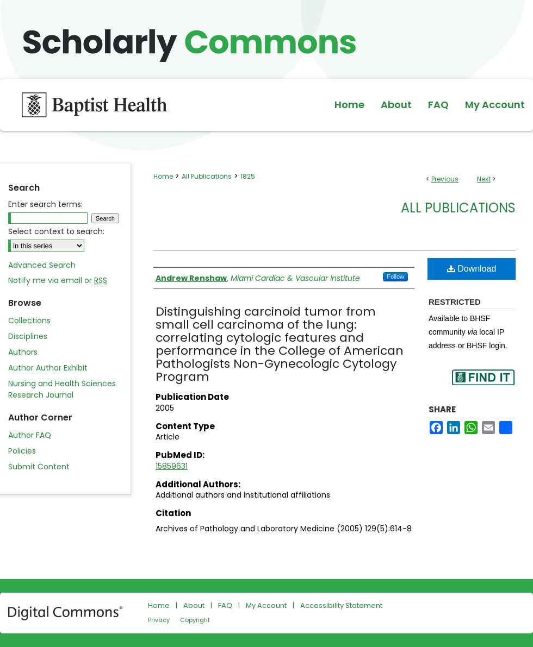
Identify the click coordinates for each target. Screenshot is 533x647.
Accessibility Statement (341, 605)
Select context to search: (56, 231)
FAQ (225, 605)
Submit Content (39, 466)
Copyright (195, 619)
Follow (395, 276)
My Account (266, 605)
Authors (23, 352)
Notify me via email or (57, 280)
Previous (444, 179)
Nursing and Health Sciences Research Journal (62, 389)
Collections (29, 320)
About (193, 605)
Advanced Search (42, 265)
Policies (22, 450)
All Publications (207, 176)
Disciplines (27, 336)
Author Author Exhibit (48, 367)
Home (163, 176)
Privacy (159, 619)
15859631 (172, 466)
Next (484, 179)
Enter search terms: (45, 204)
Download (472, 268)
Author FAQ (29, 435)
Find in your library (483, 384)
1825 (247, 176)
